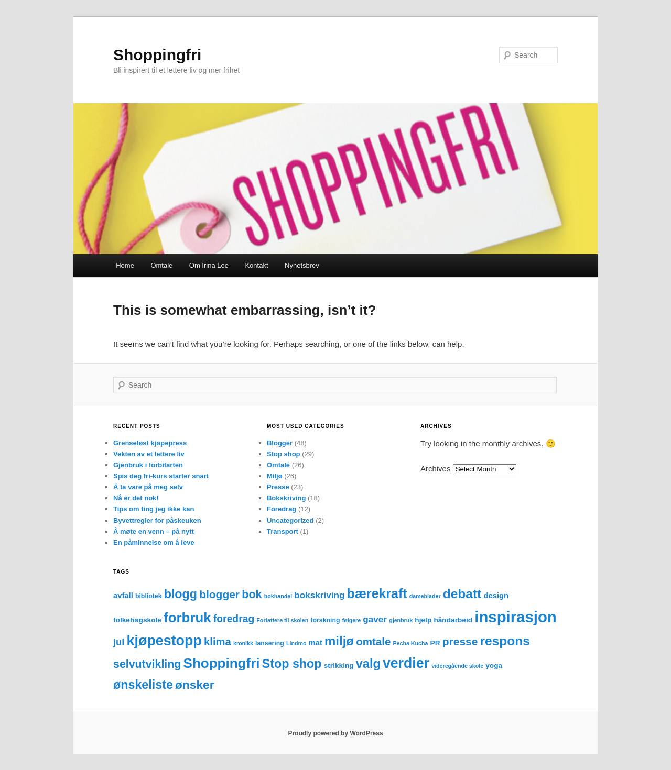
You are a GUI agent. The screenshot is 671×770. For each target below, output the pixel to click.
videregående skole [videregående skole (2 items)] (457, 666)
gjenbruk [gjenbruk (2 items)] (401, 620)
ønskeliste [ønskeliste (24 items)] (143, 684)
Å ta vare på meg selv (148, 487)
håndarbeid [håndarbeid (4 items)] (453, 620)
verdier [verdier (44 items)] (406, 663)
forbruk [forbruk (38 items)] (187, 617)
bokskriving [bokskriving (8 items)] (319, 595)
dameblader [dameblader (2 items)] (425, 596)
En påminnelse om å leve (153, 542)
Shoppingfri (157, 54)
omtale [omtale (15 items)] (373, 641)
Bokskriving (286, 498)
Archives (435, 468)
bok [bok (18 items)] (252, 594)
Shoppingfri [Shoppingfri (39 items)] (221, 663)
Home (125, 265)
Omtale (161, 265)
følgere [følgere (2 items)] (351, 620)
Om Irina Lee (209, 265)
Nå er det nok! (136, 498)
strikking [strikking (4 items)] (339, 665)
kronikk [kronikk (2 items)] (243, 643)
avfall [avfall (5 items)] (123, 595)
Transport (282, 531)
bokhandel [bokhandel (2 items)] (278, 596)
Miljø (275, 476)
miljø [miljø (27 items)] (339, 641)
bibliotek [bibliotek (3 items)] (148, 596)
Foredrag (281, 509)
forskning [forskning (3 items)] (325, 620)
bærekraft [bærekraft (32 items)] (377, 593)
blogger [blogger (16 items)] (219, 594)
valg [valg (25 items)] (368, 663)
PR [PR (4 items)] (435, 643)
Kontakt (256, 265)
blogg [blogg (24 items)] (180, 594)
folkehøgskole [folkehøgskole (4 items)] (137, 620)
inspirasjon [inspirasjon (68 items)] (515, 616)
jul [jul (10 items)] (118, 641)
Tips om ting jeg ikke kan (153, 509)
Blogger (280, 443)
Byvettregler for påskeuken (157, 520)
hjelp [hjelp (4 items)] (423, 620)
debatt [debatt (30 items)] (462, 594)
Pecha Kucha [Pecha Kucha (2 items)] (410, 643)
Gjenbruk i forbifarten (148, 465)
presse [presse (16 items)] (460, 641)
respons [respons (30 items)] (505, 641)
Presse (278, 487)
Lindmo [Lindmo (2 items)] (296, 643)
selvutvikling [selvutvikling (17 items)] (147, 664)
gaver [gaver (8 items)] (375, 619)
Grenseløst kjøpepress (150, 443)
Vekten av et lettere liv (149, 454)
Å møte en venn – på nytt (153, 531)
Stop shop (283, 454)
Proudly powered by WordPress (335, 733)
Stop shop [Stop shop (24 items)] (292, 663)
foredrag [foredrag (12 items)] (233, 618)
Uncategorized (290, 520)
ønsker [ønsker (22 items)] (194, 684)
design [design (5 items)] (495, 595)
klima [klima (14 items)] (217, 641)
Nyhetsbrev (302, 265)
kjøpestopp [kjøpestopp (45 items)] (164, 640)
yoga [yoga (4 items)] (493, 665)
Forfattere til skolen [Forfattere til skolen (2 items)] (282, 620)
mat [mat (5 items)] (315, 643)
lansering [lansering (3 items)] (269, 643)
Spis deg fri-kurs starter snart (161, 476)
